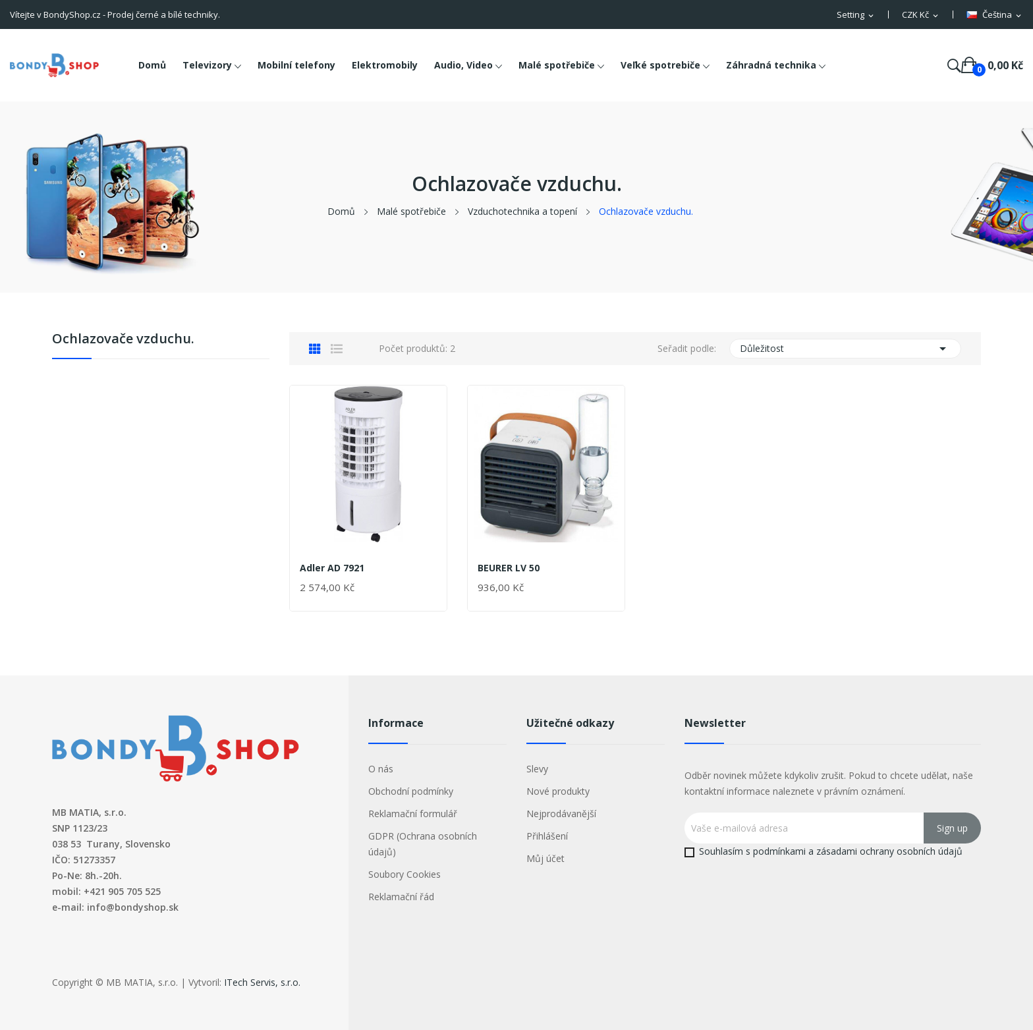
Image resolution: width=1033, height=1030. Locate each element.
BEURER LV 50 (509, 568)
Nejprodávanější (561, 813)
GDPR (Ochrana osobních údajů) (422, 844)
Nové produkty (558, 791)
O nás (380, 768)
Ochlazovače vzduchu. (123, 339)
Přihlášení (547, 836)
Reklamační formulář (412, 813)
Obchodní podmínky (410, 791)
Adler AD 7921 (332, 568)
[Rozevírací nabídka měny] (921, 15)
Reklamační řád (401, 896)
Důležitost (845, 349)
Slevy (537, 768)
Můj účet (545, 858)
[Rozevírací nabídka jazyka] (994, 15)
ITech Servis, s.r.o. (262, 982)
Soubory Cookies (404, 874)
